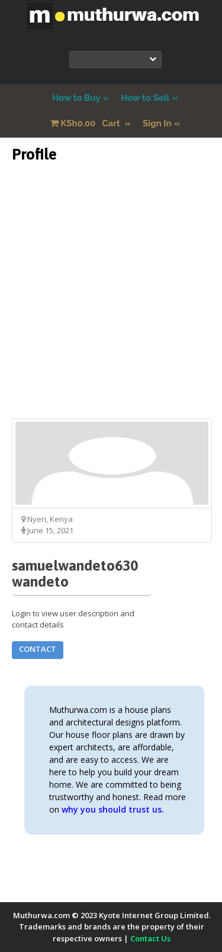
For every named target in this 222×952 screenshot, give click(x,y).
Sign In (157, 123)
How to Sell (145, 98)
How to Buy (76, 98)
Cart (86, 123)
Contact (37, 649)
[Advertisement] (111, 307)
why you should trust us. (113, 809)
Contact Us (150, 938)
